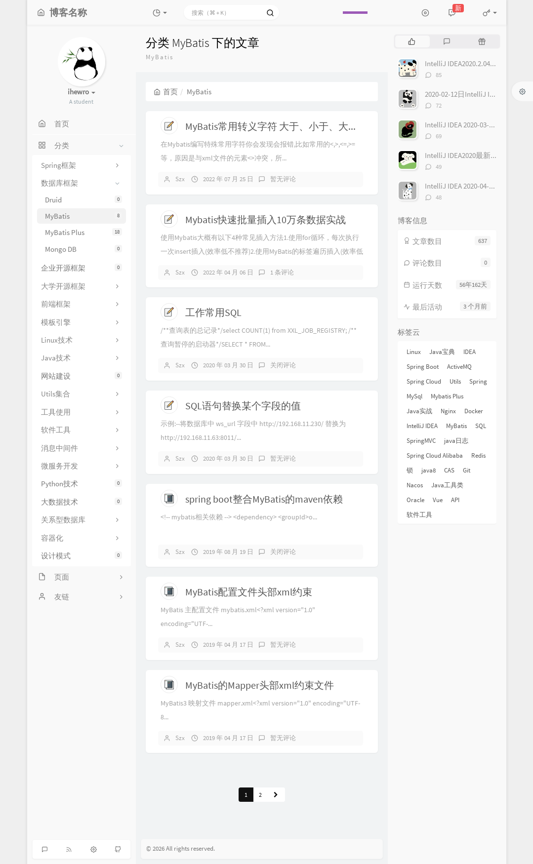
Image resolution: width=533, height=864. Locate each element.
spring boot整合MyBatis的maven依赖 (264, 499)
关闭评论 (283, 365)
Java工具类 (447, 485)
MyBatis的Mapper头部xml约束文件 (259, 685)
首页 (166, 91)
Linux (414, 352)
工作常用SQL (213, 312)
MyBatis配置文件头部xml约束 (248, 592)
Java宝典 (442, 352)
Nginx (448, 411)
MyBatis (83, 216)
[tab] (411, 41)
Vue (438, 500)
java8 (428, 470)
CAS (449, 470)
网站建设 (81, 376)
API (455, 500)
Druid (83, 199)
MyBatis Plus (83, 232)
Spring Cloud (424, 381)
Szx (180, 179)
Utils (455, 381)
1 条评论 (282, 272)
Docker (473, 411)
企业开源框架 (81, 268)
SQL (480, 426)
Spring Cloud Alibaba (435, 455)
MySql (414, 396)
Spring (478, 381)
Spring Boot (423, 366)
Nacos (415, 485)
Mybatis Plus (447, 396)
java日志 (456, 440)
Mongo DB (83, 249)
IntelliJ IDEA (422, 426)
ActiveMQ (459, 366)
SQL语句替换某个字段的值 (243, 405)
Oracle (415, 500)
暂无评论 (283, 179)
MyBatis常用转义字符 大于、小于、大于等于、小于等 (301, 126)
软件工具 (419, 515)
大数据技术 (81, 502)
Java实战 (419, 411)
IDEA (469, 352)
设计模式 (81, 555)
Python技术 (81, 483)
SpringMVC (421, 440)
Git (466, 470)
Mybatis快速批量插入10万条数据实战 (265, 219)
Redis (478, 455)
